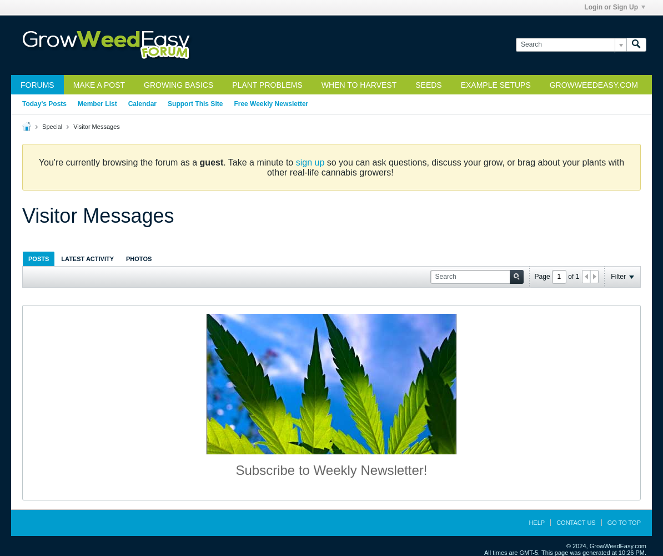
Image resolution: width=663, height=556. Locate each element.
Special (52, 126)
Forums (37, 85)
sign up (310, 162)
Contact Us (576, 522)
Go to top (624, 522)
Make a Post (99, 85)
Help (537, 522)
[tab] (38, 258)
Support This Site (195, 104)
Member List (97, 104)
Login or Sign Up (614, 7)
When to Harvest (359, 85)
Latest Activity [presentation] (87, 259)
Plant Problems (267, 85)
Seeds (428, 85)
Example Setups (496, 85)
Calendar (142, 104)
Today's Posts (44, 104)
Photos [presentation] (139, 259)
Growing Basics (178, 85)
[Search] (571, 45)
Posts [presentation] (38, 259)
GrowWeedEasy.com (594, 85)
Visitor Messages (96, 126)
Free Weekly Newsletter (271, 104)
